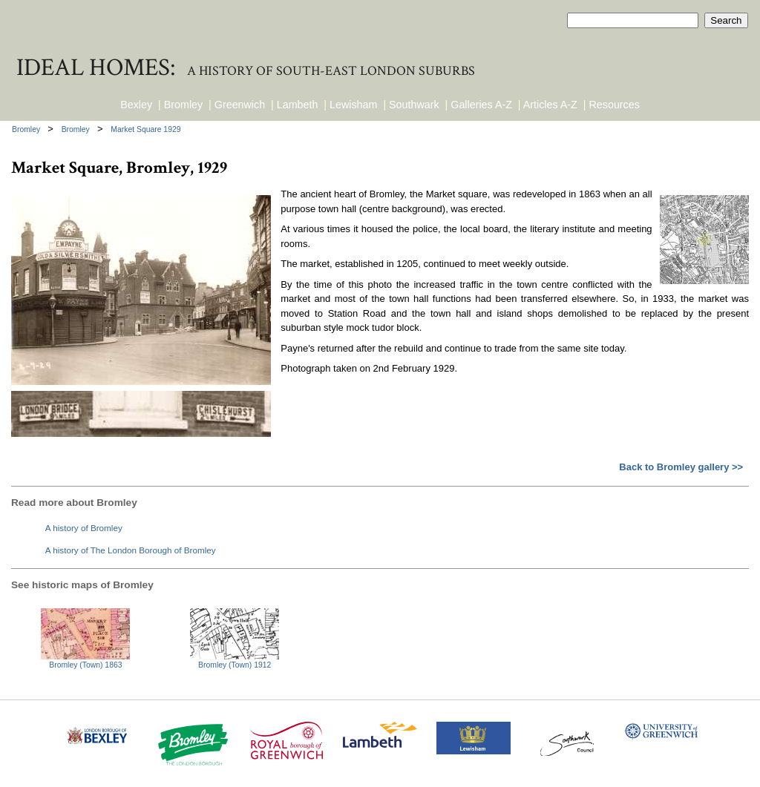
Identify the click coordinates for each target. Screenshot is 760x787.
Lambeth (297, 105)
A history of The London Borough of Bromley (130, 550)
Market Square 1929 (145, 129)
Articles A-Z (550, 105)
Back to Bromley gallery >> (681, 466)
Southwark (414, 105)
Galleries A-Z (481, 105)
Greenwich (239, 105)
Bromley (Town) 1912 (234, 665)
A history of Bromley (83, 528)
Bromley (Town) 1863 (85, 665)
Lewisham (353, 105)
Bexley (136, 105)
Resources (614, 105)
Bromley (183, 105)
